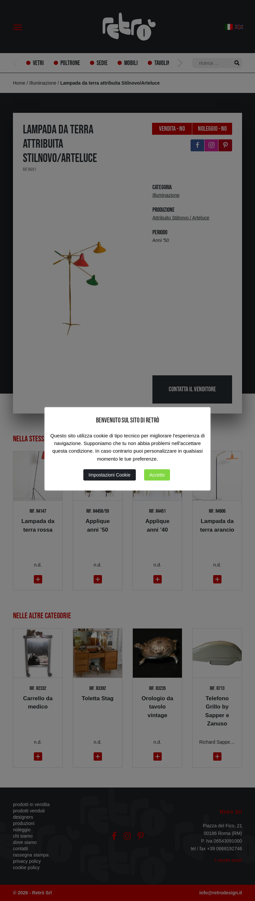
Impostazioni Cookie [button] (109, 475)
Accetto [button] (157, 475)
